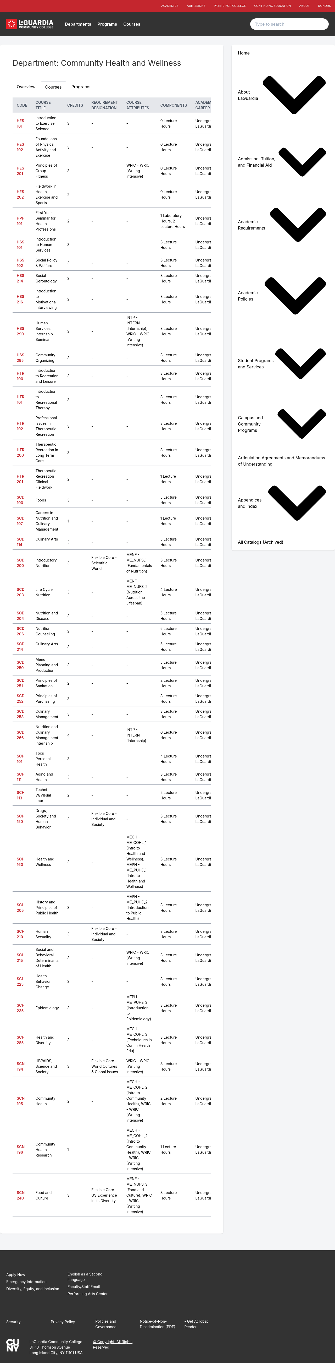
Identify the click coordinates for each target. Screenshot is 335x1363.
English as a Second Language (85, 1277)
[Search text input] (289, 24)
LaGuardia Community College (56, 1341)
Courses (131, 24)
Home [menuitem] (244, 53)
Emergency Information (26, 1281)
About (304, 6)
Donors (324, 6)
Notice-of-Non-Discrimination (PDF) (157, 1324)
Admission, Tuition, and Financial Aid (282, 162)
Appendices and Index (282, 503)
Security (13, 1322)
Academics (169, 6)
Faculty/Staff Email (84, 1286)
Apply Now (15, 1274)
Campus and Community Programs (282, 423)
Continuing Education (272, 6)
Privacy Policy (63, 1322)
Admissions (196, 6)
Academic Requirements (282, 225)
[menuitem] (283, 95)
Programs (107, 24)
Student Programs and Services (282, 364)
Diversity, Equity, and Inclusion (32, 1288)
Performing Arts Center (88, 1293)
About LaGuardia (282, 95)
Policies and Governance (105, 1324)
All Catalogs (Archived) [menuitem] (260, 542)
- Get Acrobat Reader (196, 1324)
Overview (26, 86)
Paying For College (230, 6)
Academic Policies (282, 296)
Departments (78, 24)
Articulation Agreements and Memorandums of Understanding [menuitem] (281, 461)
